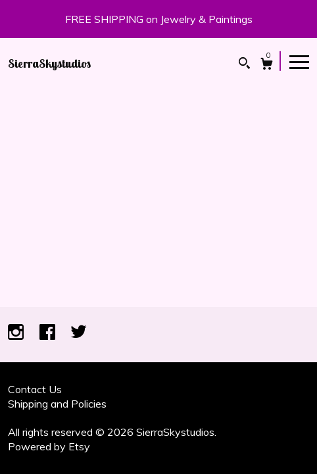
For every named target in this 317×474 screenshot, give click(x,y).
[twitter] (78, 333)
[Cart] (266, 65)
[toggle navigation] (299, 61)
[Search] (244, 65)
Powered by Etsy (49, 446)
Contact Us (35, 389)
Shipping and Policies (57, 403)
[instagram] (17, 333)
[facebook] (48, 333)
